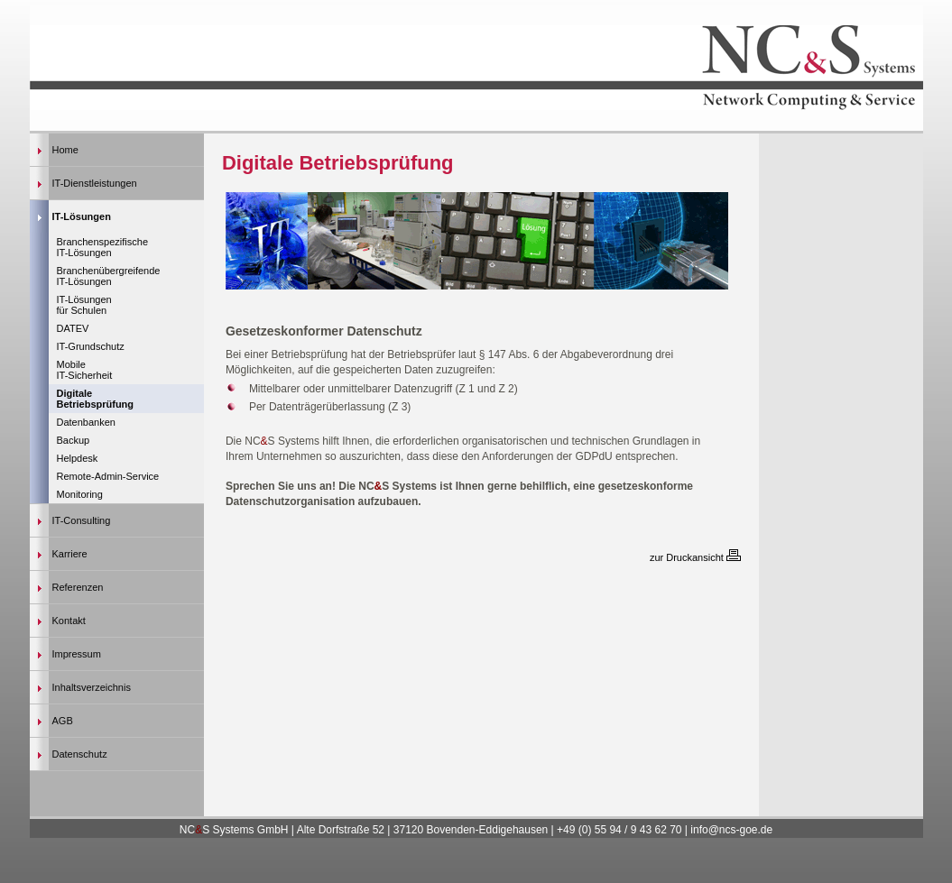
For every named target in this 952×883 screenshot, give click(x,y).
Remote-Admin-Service (108, 476)
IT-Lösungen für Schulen (84, 305)
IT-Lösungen (81, 216)
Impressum (76, 653)
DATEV (73, 328)
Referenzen (78, 587)
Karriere (70, 553)
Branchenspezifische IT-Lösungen (103, 247)
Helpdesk (77, 458)
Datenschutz (79, 754)
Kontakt (69, 620)
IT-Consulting (81, 520)
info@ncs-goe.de (730, 829)
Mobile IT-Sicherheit (85, 370)
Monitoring (80, 494)
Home (65, 149)
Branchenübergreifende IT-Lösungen (109, 276)
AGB (62, 720)
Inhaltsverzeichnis (91, 687)
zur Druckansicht (695, 557)
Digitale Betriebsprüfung (95, 398)
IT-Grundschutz (91, 346)
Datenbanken (86, 422)
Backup (73, 440)
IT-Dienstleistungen (94, 183)
